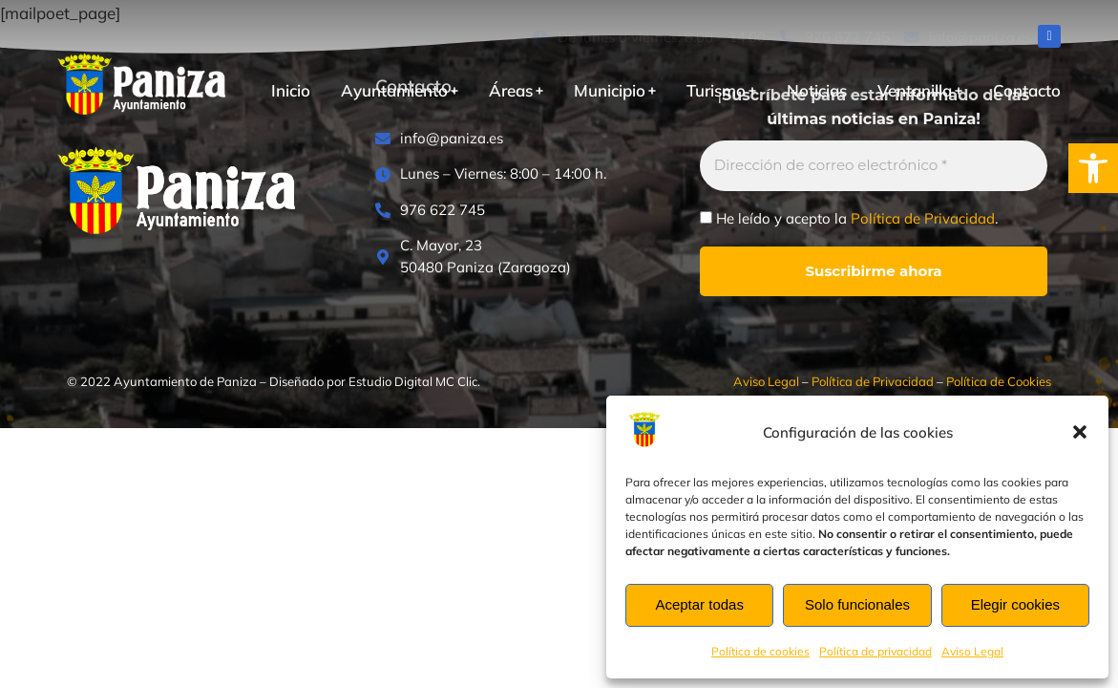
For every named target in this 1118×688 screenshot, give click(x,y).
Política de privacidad (875, 651)
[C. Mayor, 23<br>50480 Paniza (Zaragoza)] (504, 256)
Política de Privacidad (923, 218)
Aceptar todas (699, 604)
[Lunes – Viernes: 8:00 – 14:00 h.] (504, 174)
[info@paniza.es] (968, 38)
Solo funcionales (857, 604)
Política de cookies (760, 651)
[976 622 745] (835, 38)
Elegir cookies (1015, 604)
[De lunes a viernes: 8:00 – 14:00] (649, 38)
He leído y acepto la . (849, 218)
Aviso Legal (972, 651)
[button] (1093, 168)
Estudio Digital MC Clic (412, 381)
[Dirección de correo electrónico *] (873, 165)
